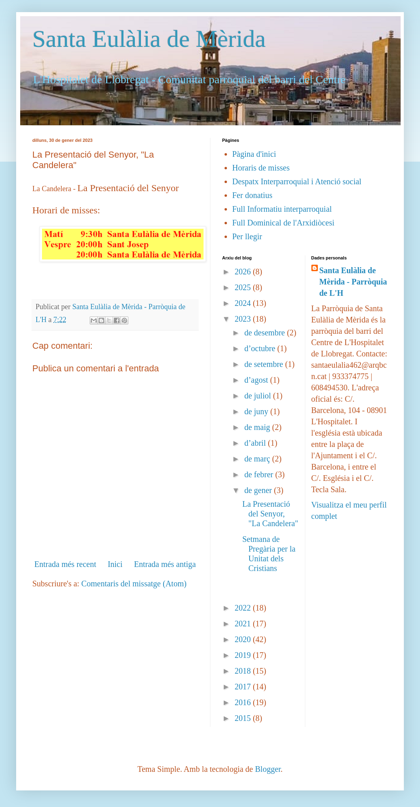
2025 (244, 287)
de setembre (264, 364)
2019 (244, 655)
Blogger (267, 769)
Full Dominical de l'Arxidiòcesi (283, 222)
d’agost (257, 379)
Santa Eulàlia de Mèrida (149, 38)
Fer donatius (252, 195)
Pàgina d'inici (254, 154)
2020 (244, 639)
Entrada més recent (65, 564)
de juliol (258, 395)
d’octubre (260, 348)
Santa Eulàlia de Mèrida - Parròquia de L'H (353, 281)
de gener (259, 490)
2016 (244, 702)
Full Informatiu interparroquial (282, 208)
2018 (244, 670)
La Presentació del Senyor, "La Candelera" (270, 513)
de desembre (265, 332)
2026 (244, 271)
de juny (257, 411)
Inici (115, 564)
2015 (244, 718)
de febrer (259, 474)
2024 (244, 303)
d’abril (256, 442)
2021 (244, 623)
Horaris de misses (261, 167)
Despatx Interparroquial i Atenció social (296, 181)
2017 (244, 686)
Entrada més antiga (165, 564)
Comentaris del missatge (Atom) (134, 583)
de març (258, 458)
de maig (258, 427)
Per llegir (247, 236)
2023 (244, 318)
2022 (244, 607)
